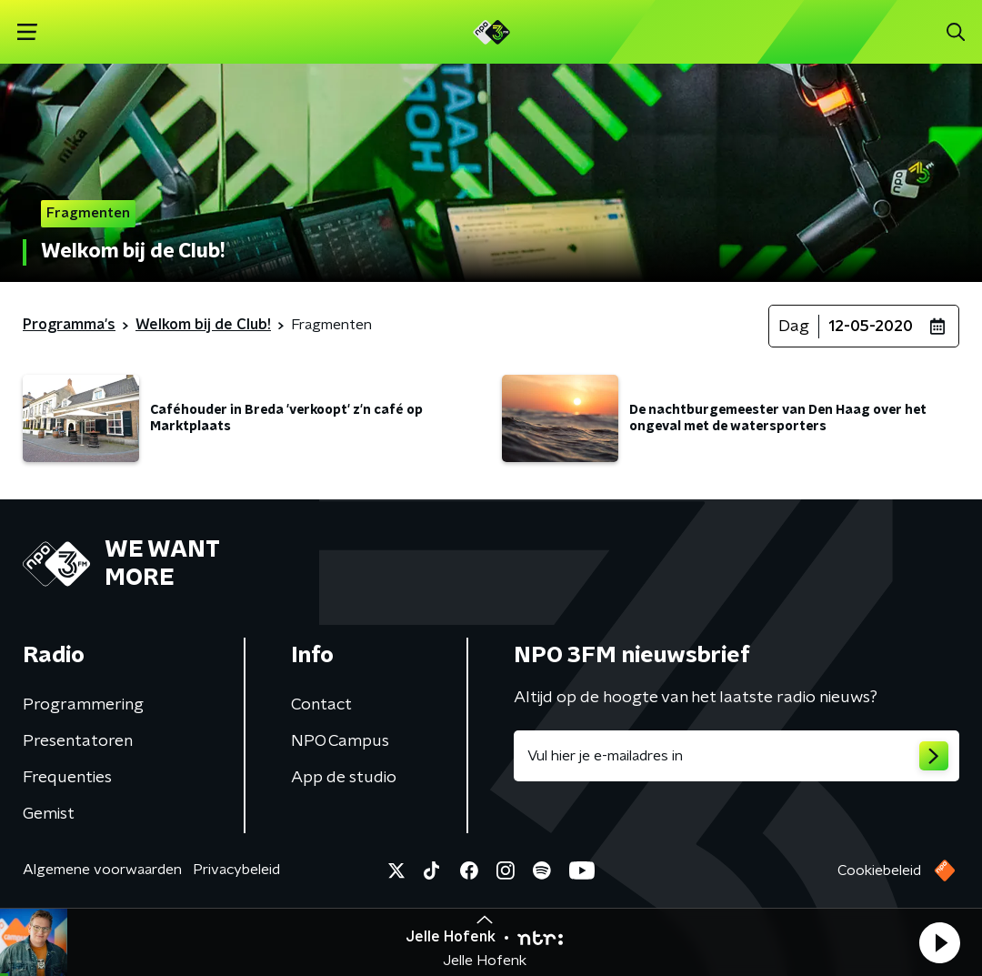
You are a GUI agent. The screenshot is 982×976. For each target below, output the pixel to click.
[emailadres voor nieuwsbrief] (736, 755)
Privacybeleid (236, 869)
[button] (939, 942)
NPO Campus (340, 741)
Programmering (83, 705)
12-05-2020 (870, 326)
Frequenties (67, 778)
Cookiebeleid (879, 870)
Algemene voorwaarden (102, 869)
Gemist (49, 814)
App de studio (343, 778)
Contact (321, 705)
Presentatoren (78, 741)
